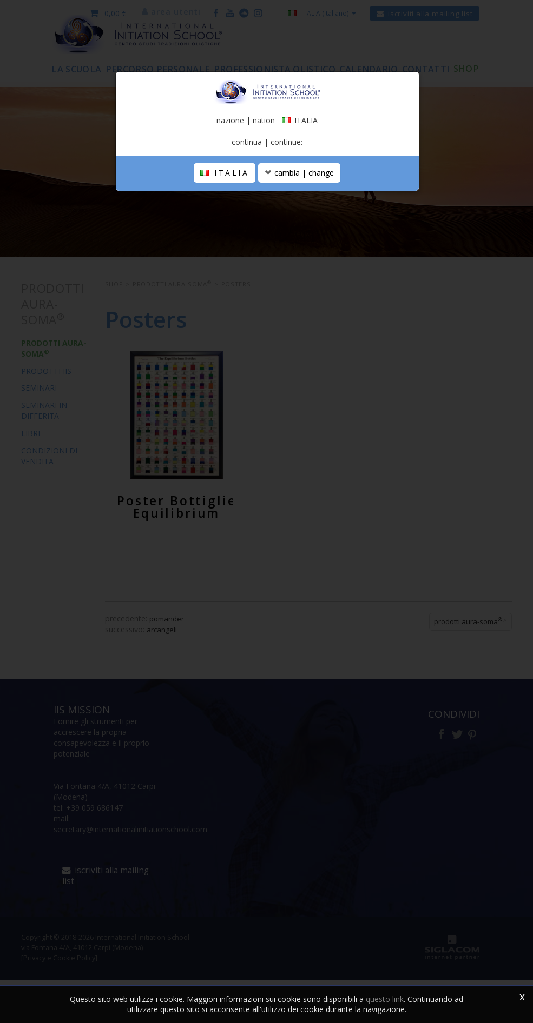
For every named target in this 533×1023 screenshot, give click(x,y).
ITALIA (224, 203)
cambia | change (299, 203)
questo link (385, 999)
